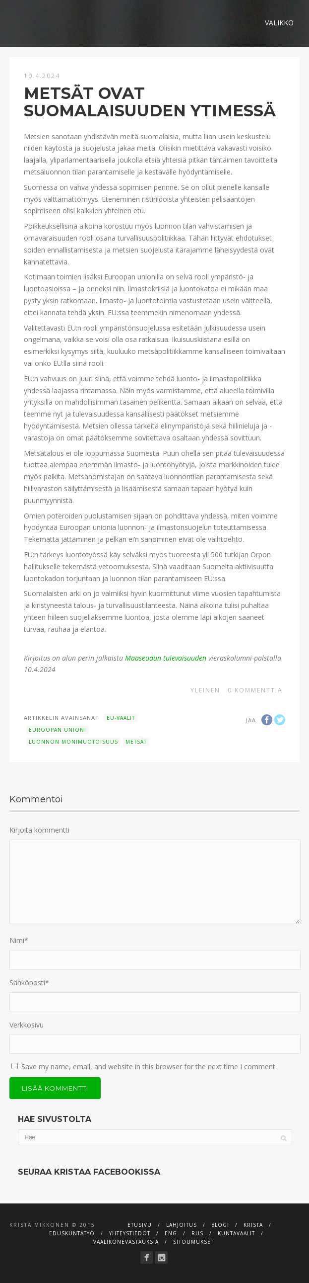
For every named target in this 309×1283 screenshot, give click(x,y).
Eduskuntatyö (72, 1233)
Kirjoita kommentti (39, 830)
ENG (171, 1233)
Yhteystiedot (129, 1233)
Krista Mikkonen (39, 1224)
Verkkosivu (26, 1024)
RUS (197, 1233)
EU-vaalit (121, 717)
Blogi (220, 1224)
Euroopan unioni (57, 729)
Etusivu (139, 1224)
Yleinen (205, 690)
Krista (253, 1224)
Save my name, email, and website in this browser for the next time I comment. (149, 1066)
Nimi (18, 940)
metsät (136, 741)
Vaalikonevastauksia (126, 1241)
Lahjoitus (181, 1224)
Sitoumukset (193, 1241)
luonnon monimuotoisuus (73, 741)
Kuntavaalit (236, 1233)
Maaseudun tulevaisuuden (165, 658)
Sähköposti (29, 982)
